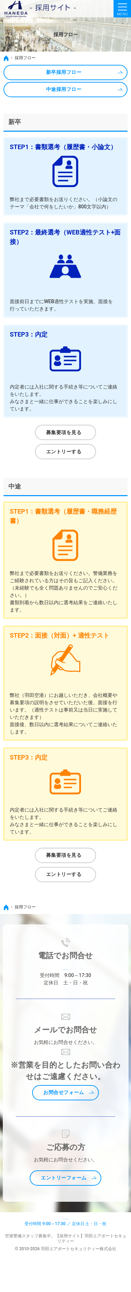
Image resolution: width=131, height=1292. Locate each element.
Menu (122, 8)
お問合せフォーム (63, 1100)
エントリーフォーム (64, 1186)
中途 (14, 486)
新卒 (14, 121)
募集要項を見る (64, 432)
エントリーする (64, 451)
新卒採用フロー (64, 72)
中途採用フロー (64, 89)
